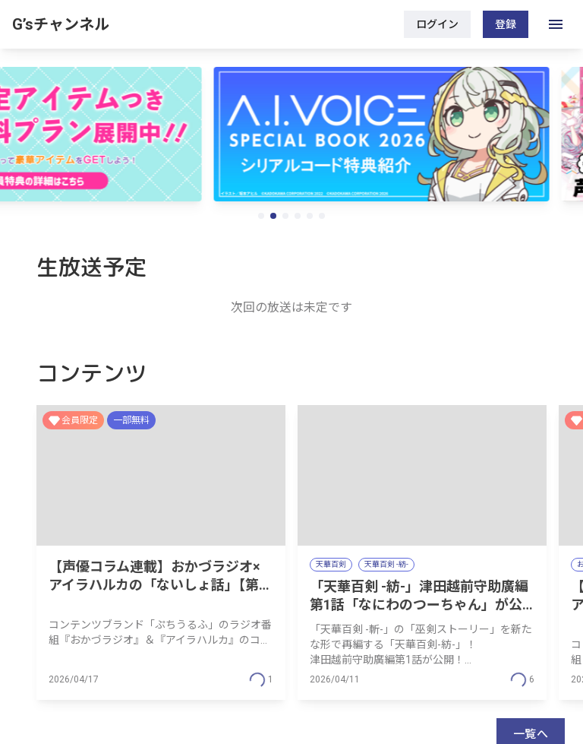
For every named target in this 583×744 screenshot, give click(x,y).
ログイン (437, 24)
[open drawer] (555, 24)
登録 (505, 24)
